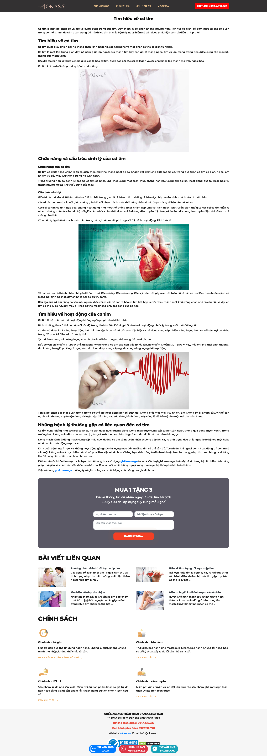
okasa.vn (125, 733)
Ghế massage (102, 6)
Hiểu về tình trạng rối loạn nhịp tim (191, 568)
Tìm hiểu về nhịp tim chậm (88, 592)
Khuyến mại (123, 6)
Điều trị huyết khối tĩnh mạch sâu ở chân (195, 592)
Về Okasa (164, 6)
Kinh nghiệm (144, 6)
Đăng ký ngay (133, 536)
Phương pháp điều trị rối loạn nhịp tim (95, 568)
